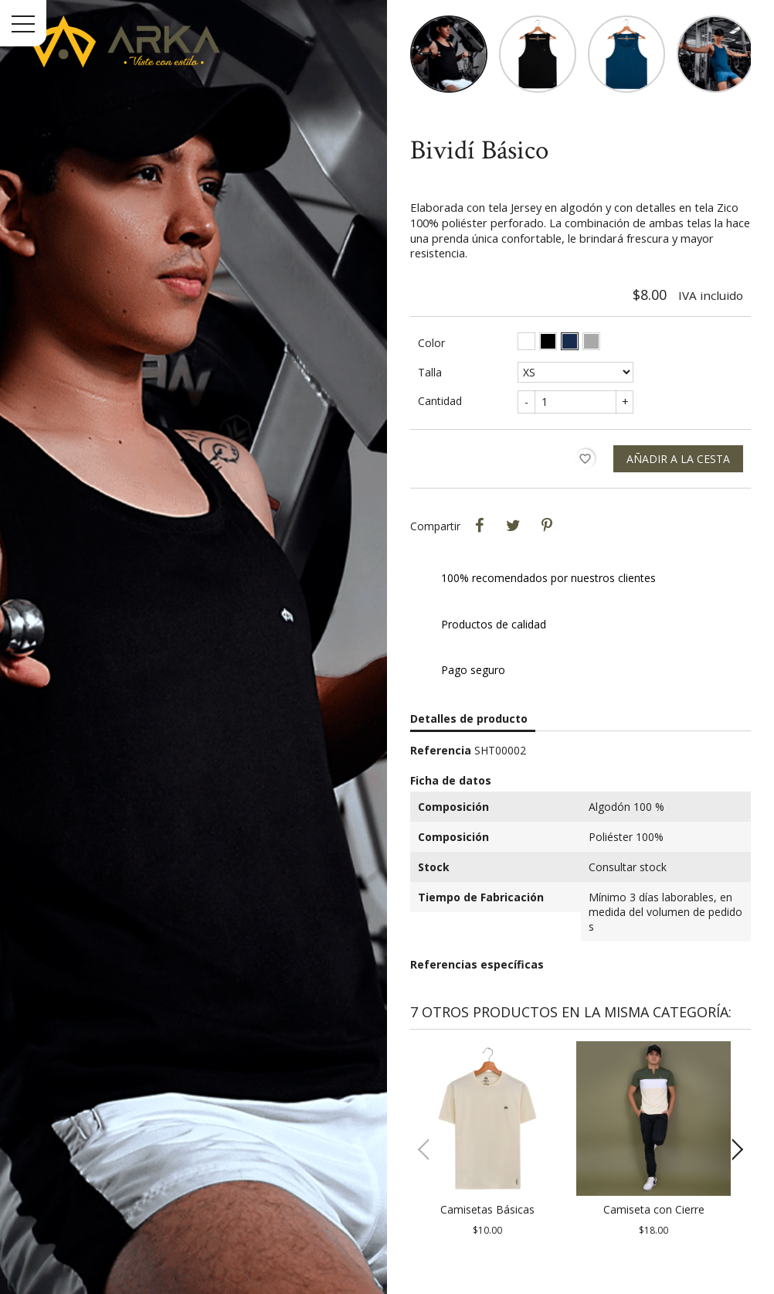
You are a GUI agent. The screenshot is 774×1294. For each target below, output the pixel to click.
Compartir (478, 525)
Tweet (512, 525)
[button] (732, 1149)
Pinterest (546, 525)
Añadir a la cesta (678, 458)
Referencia (440, 750)
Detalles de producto (469, 718)
